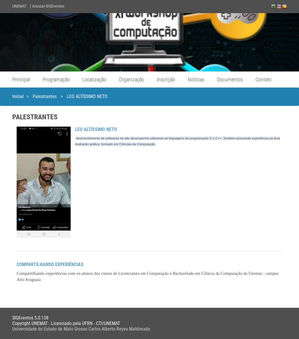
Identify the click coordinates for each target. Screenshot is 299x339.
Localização (94, 79)
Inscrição (166, 79)
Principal (21, 79)
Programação (56, 79)
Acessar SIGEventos (48, 6)
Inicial (18, 96)
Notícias (196, 79)
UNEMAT (19, 6)
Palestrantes (45, 96)
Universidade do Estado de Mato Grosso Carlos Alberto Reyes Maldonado (81, 329)
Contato (263, 79)
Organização (131, 79)
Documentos (230, 79)
